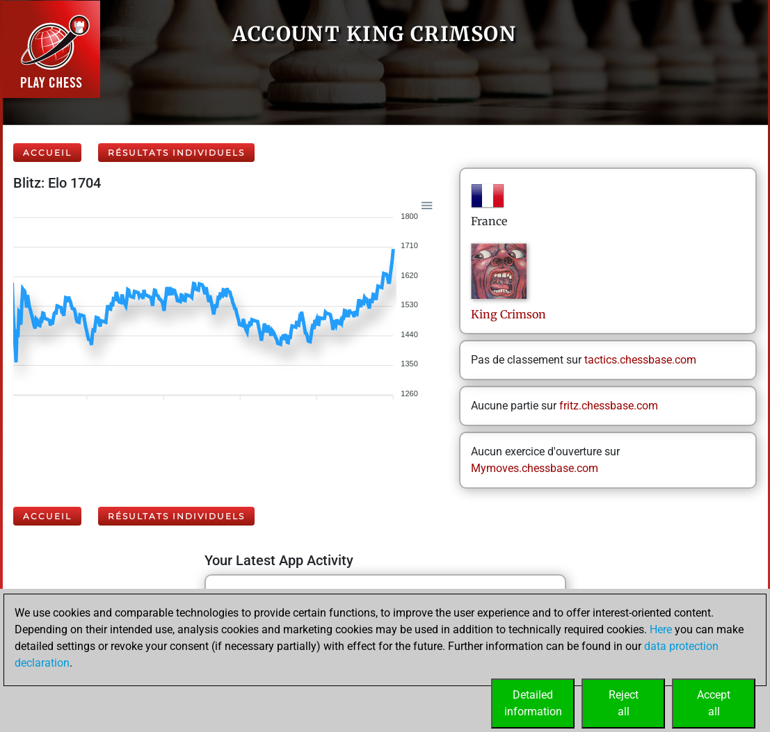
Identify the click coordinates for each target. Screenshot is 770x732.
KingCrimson (508, 314)
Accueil (47, 152)
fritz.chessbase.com (608, 405)
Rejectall (624, 703)
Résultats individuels (176, 152)
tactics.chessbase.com (640, 359)
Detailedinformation (533, 703)
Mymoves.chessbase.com (534, 468)
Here (661, 629)
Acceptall (713, 703)
